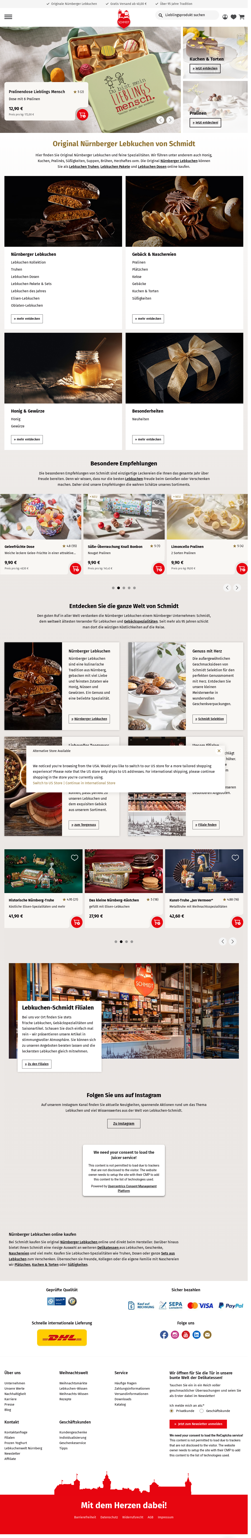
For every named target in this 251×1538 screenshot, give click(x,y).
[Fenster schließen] (219, 751)
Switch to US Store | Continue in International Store (74, 783)
